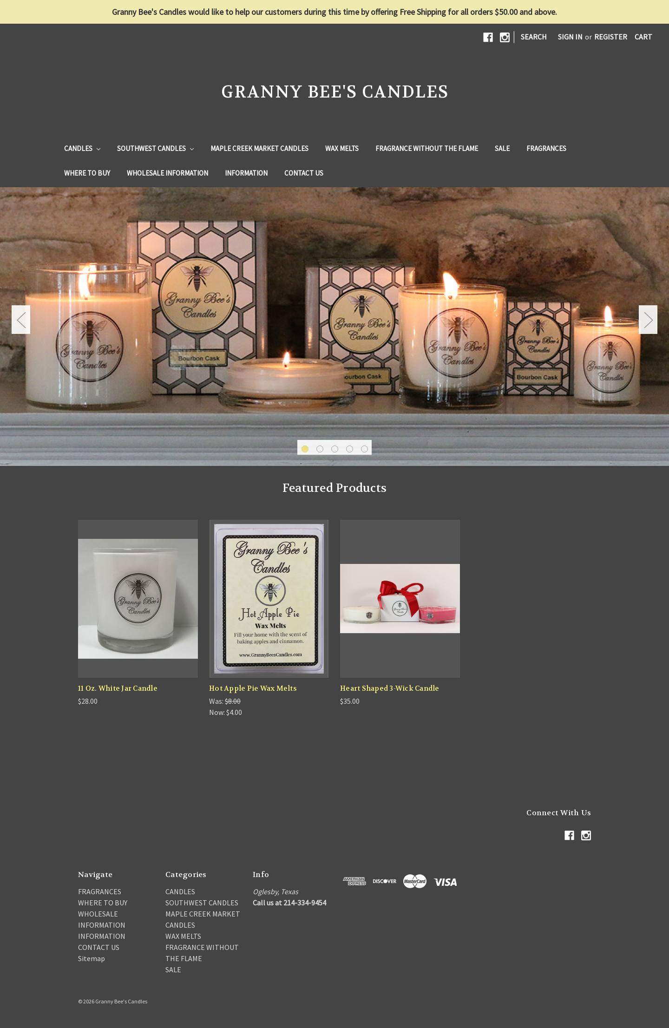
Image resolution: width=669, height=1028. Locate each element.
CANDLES (82, 148)
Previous (21, 320)
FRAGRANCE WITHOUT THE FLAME (426, 148)
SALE (502, 148)
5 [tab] (364, 448)
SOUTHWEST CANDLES (155, 148)
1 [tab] (305, 448)
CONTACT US (303, 173)
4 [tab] (349, 448)
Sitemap (91, 958)
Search (534, 36)
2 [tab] (319, 448)
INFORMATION (246, 173)
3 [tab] (334, 448)
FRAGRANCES (546, 148)
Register (610, 36)
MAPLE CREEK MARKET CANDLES (259, 148)
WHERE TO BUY (87, 173)
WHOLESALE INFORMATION (167, 173)
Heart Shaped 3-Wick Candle (389, 688)
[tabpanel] (334, 326)
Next (648, 320)
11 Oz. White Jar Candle (117, 688)
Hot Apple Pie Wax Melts (253, 688)
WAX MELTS (342, 148)
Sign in (570, 36)
